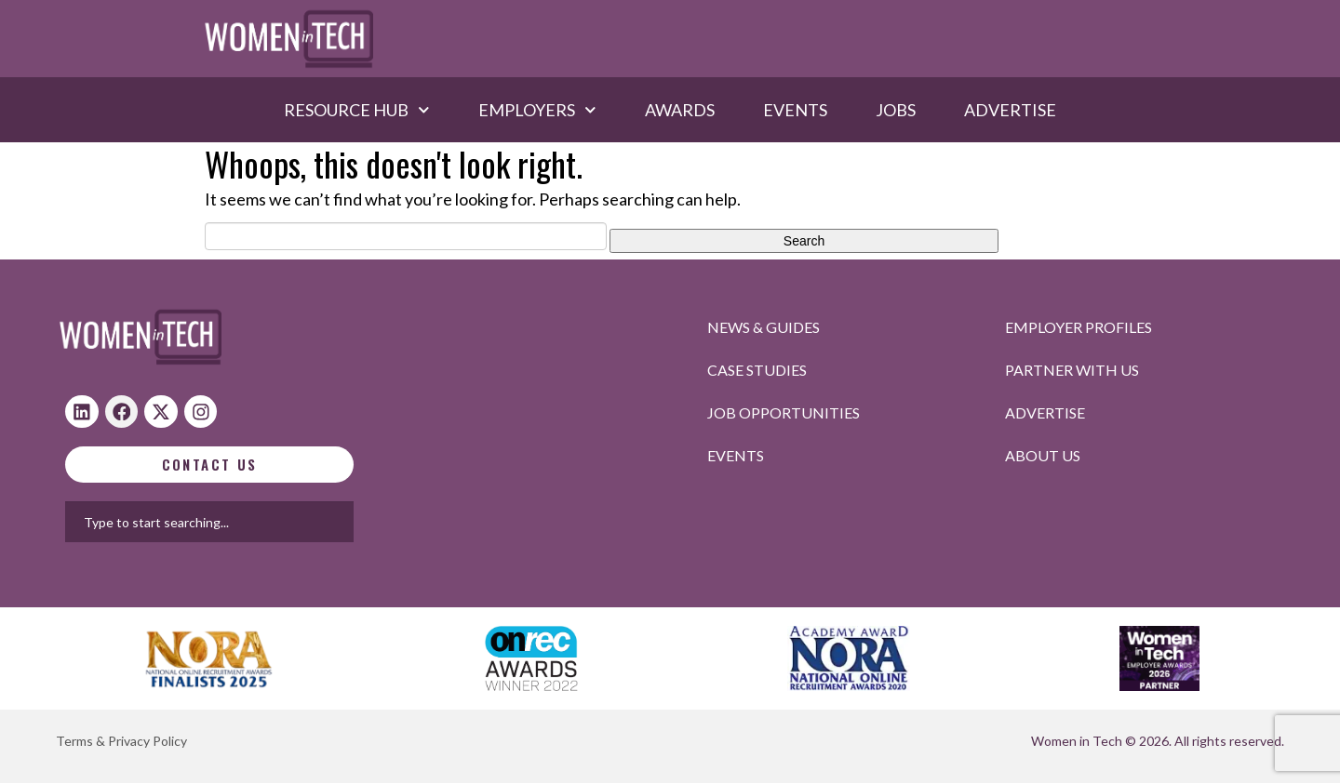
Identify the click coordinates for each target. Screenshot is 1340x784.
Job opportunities (783, 412)
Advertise (1010, 109)
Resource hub (357, 109)
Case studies (757, 370)
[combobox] (269, 522)
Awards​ (680, 109)
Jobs (896, 109)
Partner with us (1072, 370)
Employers (537, 109)
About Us (1042, 455)
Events (795, 109)
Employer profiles (1078, 327)
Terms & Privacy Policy (121, 742)
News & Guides (763, 327)
